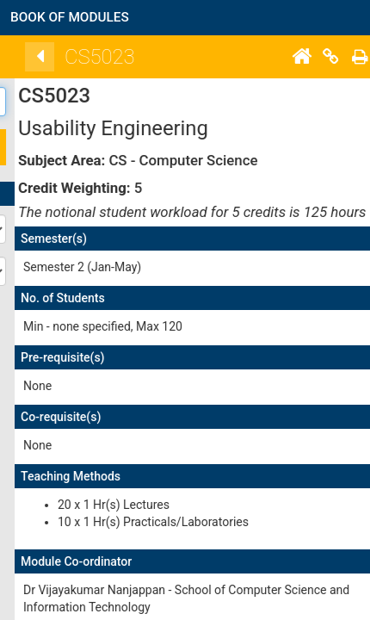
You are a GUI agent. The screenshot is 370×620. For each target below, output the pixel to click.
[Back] (83, 56)
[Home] (345, 56)
